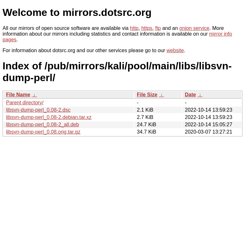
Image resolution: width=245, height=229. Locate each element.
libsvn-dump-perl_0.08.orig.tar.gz (43, 132)
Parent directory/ (24, 102)
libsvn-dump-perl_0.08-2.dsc (38, 110)
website (175, 50)
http (134, 28)
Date (190, 94)
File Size (147, 94)
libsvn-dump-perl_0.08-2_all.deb (42, 124)
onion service (194, 28)
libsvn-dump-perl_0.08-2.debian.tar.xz (49, 117)
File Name (18, 94)
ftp (158, 28)
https (146, 28)
